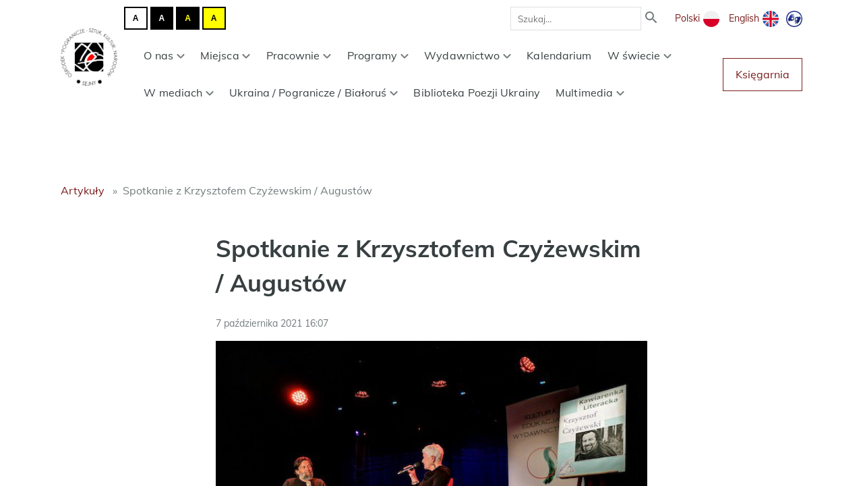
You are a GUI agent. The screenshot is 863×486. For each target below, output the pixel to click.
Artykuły (83, 190)
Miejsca (225, 55)
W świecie (639, 55)
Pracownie (299, 55)
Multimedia (590, 92)
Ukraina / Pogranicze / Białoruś (313, 92)
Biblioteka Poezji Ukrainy (476, 92)
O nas (164, 55)
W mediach (179, 92)
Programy (378, 55)
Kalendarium (559, 55)
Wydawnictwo (467, 55)
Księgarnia (763, 74)
